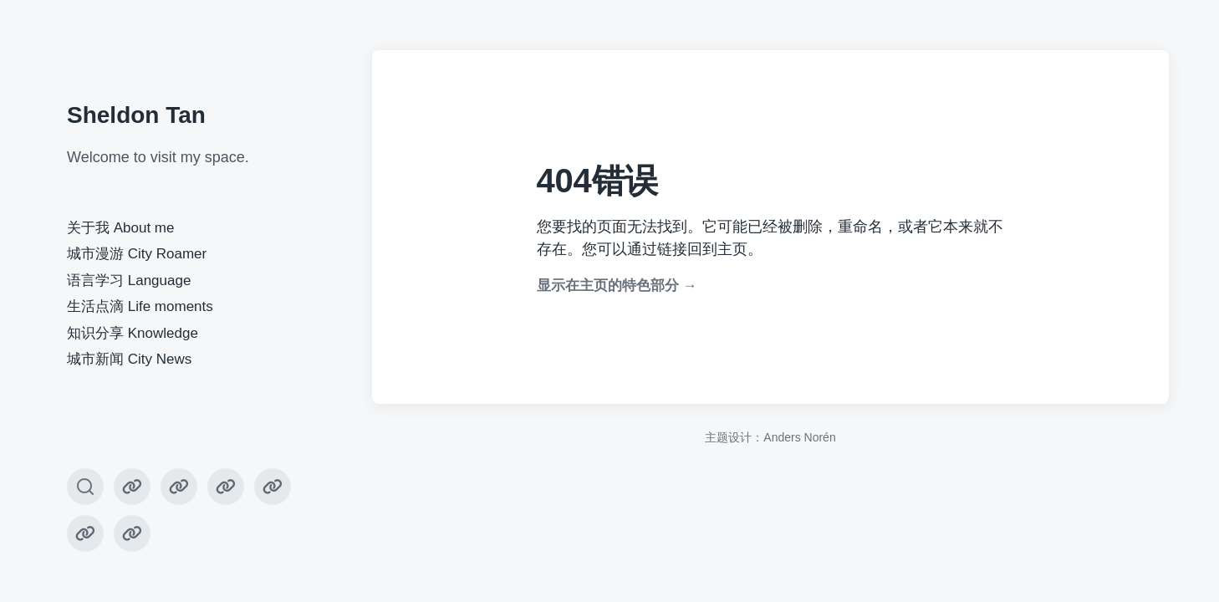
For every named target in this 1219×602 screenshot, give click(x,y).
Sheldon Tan (136, 115)
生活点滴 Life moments (140, 306)
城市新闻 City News (129, 359)
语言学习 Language (129, 280)
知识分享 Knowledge (132, 333)
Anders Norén (799, 437)
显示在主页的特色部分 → (617, 285)
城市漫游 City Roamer (137, 254)
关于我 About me (121, 228)
